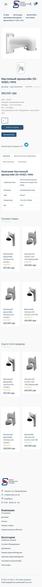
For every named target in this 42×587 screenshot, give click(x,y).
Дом (6, 15)
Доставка (5, 517)
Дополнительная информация (25, 156)
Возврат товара (7, 525)
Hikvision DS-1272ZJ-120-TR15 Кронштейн (31, 256)
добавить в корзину (12, 127)
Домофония (6, 548)
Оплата (4, 521)
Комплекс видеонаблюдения (12, 557)
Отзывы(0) (22, 162)
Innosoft (28, 582)
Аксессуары (18, 15)
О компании (6, 513)
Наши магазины (8, 162)
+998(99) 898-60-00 (12, 495)
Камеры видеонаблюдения (11, 552)
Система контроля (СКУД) (11, 561)
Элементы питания (8, 540)
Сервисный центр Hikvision (11, 530)
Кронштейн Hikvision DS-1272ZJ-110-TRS (31, 312)
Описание (6, 156)
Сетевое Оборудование (10, 544)
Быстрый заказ (8, 134)
